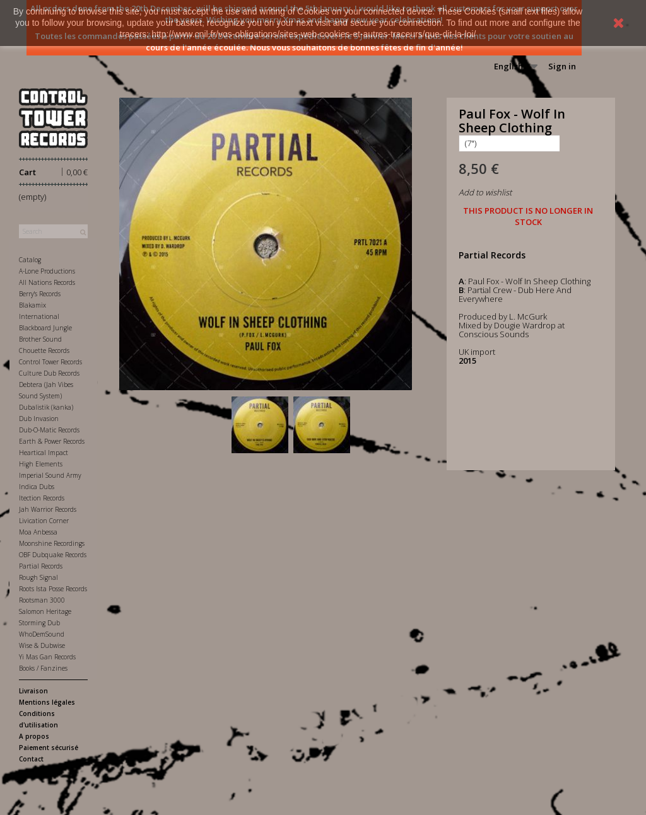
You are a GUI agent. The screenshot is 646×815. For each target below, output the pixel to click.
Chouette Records (44, 350)
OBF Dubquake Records (52, 554)
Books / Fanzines (43, 668)
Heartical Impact (43, 452)
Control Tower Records (50, 361)
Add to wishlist (485, 192)
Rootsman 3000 (42, 600)
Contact (31, 758)
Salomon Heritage (45, 611)
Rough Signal (38, 577)
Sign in (562, 66)
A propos (34, 736)
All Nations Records (47, 282)
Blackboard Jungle (45, 327)
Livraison (33, 690)
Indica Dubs (36, 486)
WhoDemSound (41, 634)
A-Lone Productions (47, 271)
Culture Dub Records (49, 373)
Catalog (30, 259)
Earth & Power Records (52, 441)
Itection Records (41, 498)
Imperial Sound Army (50, 475)
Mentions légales (47, 702)
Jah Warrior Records (47, 509)
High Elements (40, 464)
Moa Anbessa (38, 532)
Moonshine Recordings (52, 543)
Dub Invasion (39, 418)
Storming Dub (39, 622)
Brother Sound (40, 339)
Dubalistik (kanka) (46, 407)
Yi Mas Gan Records (47, 656)
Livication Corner (44, 520)
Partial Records (40, 566)
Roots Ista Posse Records (53, 588)
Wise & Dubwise (42, 645)
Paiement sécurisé (48, 747)
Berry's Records (40, 293)
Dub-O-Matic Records (49, 429)
